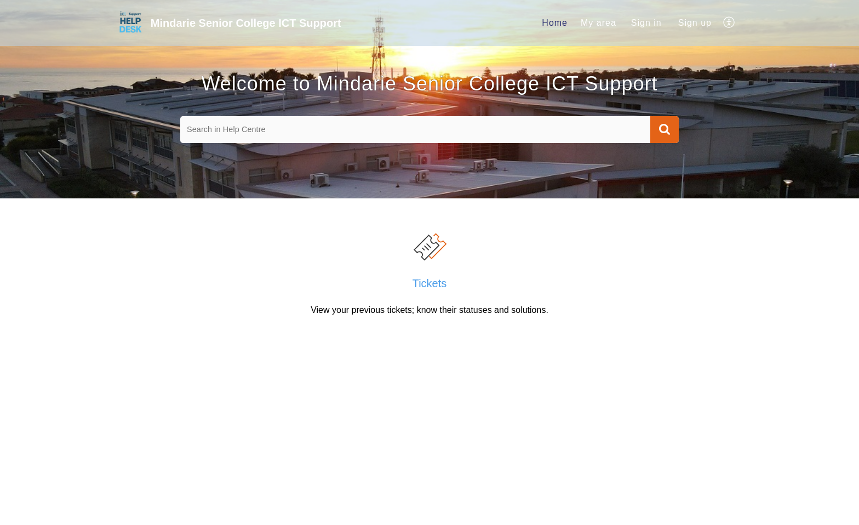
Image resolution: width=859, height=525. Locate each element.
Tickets (430, 283)
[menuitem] (554, 23)
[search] (415, 130)
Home (555, 22)
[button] (729, 23)
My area (598, 22)
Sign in (646, 22)
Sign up (695, 22)
